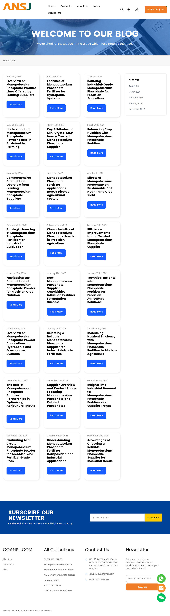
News (96, 6)
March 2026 (135, 92)
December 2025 (137, 109)
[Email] (117, 518)
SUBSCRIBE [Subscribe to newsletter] (153, 517)
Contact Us (54, 13)
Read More (16, 105)
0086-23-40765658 (99, 579)
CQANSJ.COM (17, 549)
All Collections (59, 549)
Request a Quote (155, 9)
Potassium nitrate (52, 585)
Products (66, 6)
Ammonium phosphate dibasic (59, 575)
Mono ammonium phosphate (58, 569)
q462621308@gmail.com (101, 574)
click (85, 37)
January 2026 (136, 103)
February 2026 (136, 97)
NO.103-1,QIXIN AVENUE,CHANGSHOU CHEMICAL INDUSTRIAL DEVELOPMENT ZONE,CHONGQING (103, 564)
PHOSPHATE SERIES (53, 559)
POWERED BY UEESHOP (41, 610)
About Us (82, 6)
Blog (5, 569)
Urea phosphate (52, 580)
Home (51, 6)
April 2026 (134, 86)
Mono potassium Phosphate (58, 564)
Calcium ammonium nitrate (58, 590)
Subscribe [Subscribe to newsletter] (142, 587)
